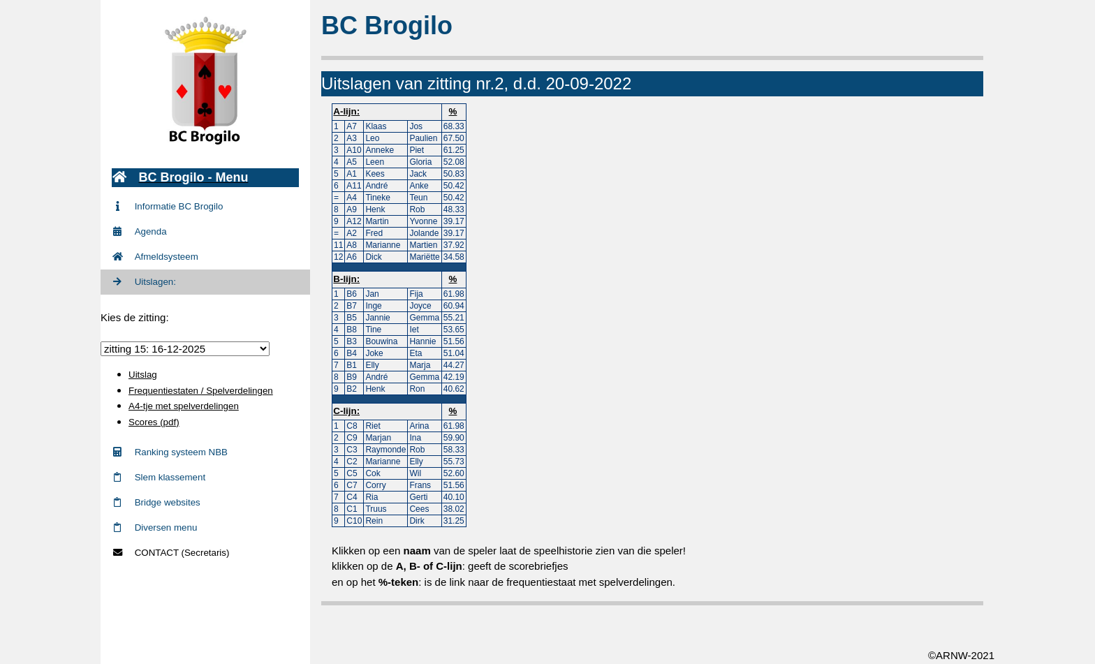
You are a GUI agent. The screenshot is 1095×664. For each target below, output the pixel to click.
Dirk (416, 521)
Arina (419, 426)
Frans (420, 485)
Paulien (423, 138)
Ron (417, 389)
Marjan (378, 438)
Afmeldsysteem (155, 256)
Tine (373, 329)
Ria (371, 497)
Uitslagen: (144, 281)
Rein (374, 521)
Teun (418, 197)
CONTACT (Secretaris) (170, 552)
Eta (415, 353)
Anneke (379, 150)
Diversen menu (154, 527)
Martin (376, 221)
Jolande (424, 233)
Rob (417, 209)
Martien (423, 245)
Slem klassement (158, 477)
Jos (415, 126)
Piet (416, 150)
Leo (372, 138)
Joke (374, 353)
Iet (413, 329)
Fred (374, 233)
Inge (373, 306)
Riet (372, 426)
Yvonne (423, 221)
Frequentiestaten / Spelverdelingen (200, 390)
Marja (419, 365)
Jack (418, 174)
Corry (375, 485)
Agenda (139, 231)
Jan (372, 294)
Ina (415, 438)
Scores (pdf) (153, 422)
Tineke (377, 197)
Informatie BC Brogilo (167, 206)
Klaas (375, 126)
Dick (373, 257)
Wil (415, 473)
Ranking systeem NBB (170, 452)
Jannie (377, 318)
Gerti (418, 497)
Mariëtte (424, 257)
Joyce (420, 306)
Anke (418, 186)
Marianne (382, 245)
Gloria (420, 162)
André (376, 186)
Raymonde (385, 450)
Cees (419, 509)
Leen (374, 162)
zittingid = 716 (185, 348)
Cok (372, 473)
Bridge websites (156, 502)
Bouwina (381, 341)
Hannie (422, 341)
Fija (415, 294)
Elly (372, 365)
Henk (375, 209)
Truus (375, 509)
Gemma (424, 318)
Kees (374, 174)
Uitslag (142, 374)
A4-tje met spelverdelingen (183, 406)
